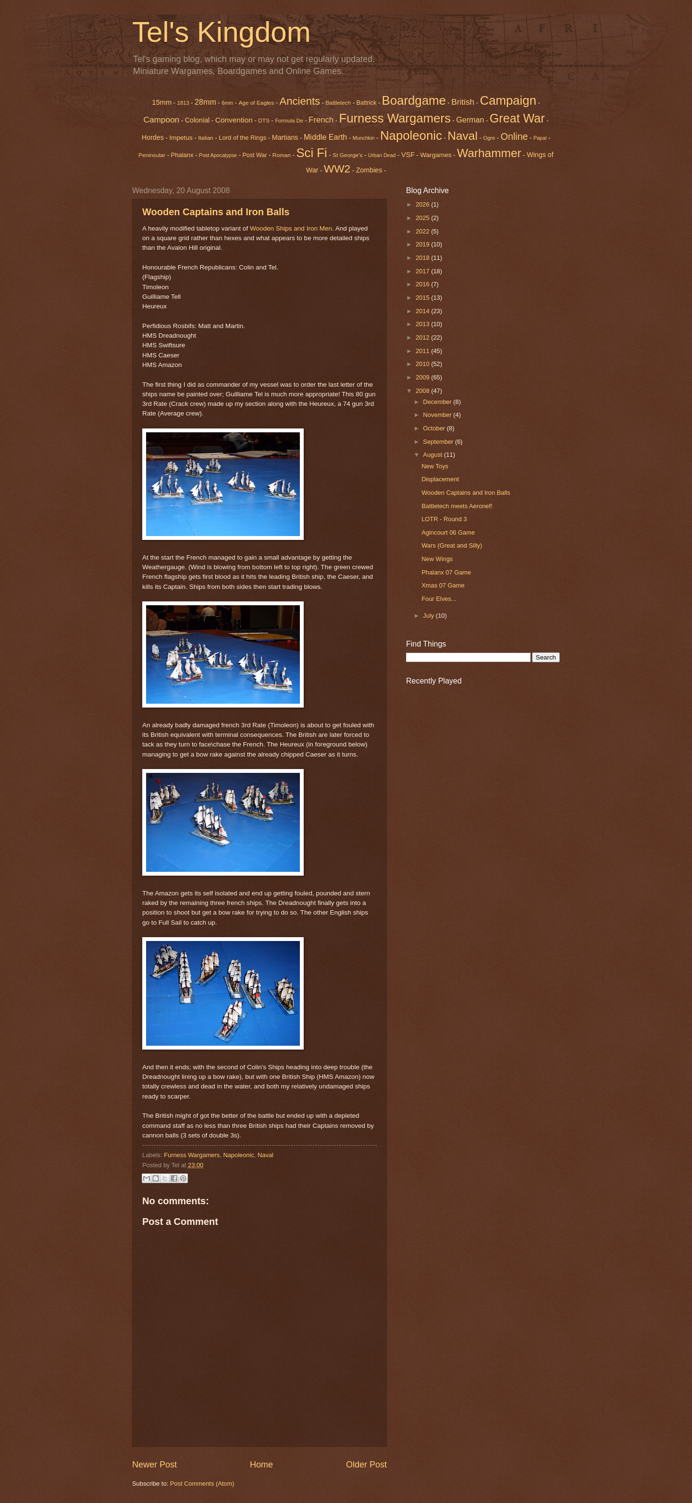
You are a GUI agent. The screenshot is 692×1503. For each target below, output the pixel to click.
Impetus (181, 137)
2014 (423, 311)
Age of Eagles (256, 102)
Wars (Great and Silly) (451, 545)
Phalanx (182, 155)
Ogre (489, 138)
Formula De (289, 120)
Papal (539, 138)
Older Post (366, 1464)
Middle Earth (325, 137)
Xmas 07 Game (442, 585)
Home (261, 1464)
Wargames (435, 155)
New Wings (437, 558)
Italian (205, 137)
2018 (423, 257)
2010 (423, 363)
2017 (423, 271)
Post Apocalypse (218, 155)
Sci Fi (311, 152)
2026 (423, 204)
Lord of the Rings (242, 137)
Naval (462, 135)
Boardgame (414, 100)
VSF (408, 155)
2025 (423, 217)
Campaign (508, 100)
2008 (423, 390)
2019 (423, 244)
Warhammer (489, 153)
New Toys (434, 466)
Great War (517, 118)
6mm (227, 103)
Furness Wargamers (394, 118)
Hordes (153, 137)
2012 (423, 337)
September (439, 441)
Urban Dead (382, 155)
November (438, 414)
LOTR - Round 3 (444, 519)
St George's (347, 155)
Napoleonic (411, 135)
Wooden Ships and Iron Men (291, 228)
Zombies (369, 170)
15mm (162, 102)
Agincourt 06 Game (448, 532)
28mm (205, 102)
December (438, 401)
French (321, 119)
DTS (264, 120)
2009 (423, 377)
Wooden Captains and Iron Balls (215, 212)
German (470, 119)
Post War (255, 155)
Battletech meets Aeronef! (456, 506)
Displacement (440, 479)
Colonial (197, 120)
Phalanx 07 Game (446, 572)
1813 (183, 103)
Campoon (161, 119)
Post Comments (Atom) (202, 1483)
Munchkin (364, 138)
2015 (423, 297)
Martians (285, 137)
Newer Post (154, 1464)
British (462, 102)
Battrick (367, 102)
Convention (234, 120)
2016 (423, 284)
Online (514, 136)
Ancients (300, 101)
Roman (281, 155)
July (429, 615)
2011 (423, 350)
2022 (423, 231)
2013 (423, 324)
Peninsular (151, 155)
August (433, 454)
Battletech (338, 102)
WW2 (337, 168)
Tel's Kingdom (221, 32)
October (434, 428)
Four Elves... (438, 598)
